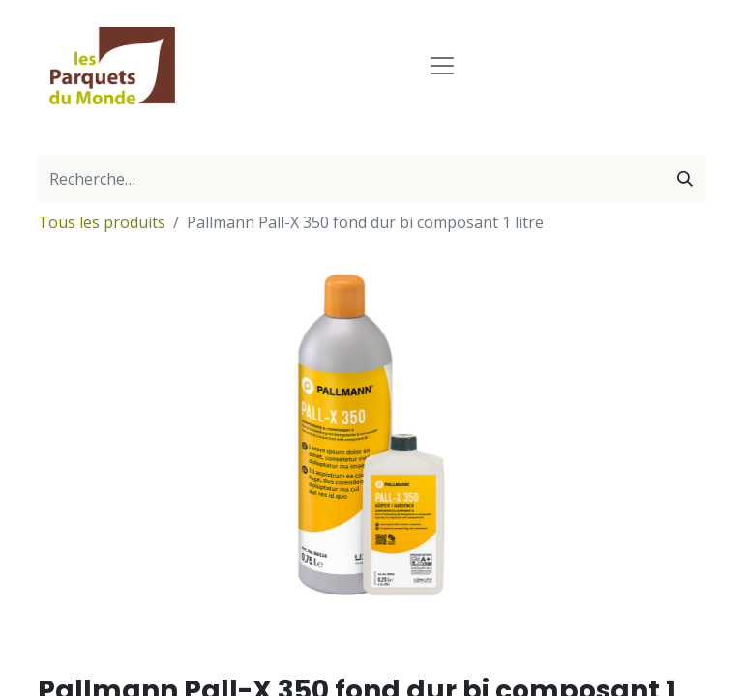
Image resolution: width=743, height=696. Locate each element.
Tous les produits (101, 222)
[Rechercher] (685, 179)
